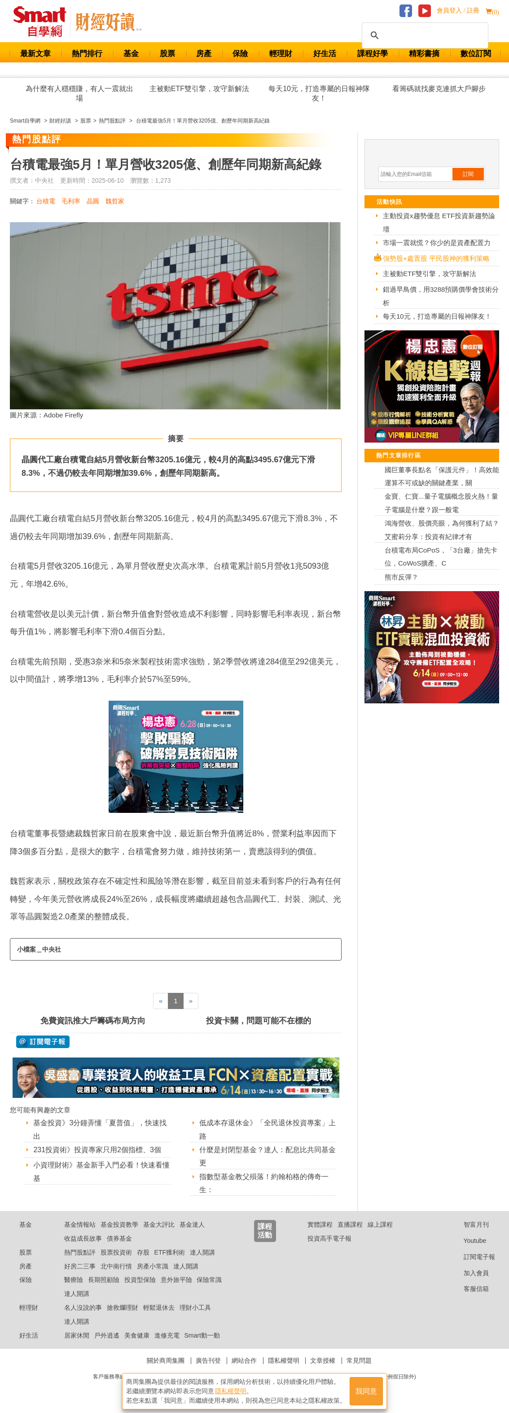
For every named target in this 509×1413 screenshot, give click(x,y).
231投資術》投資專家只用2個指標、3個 (97, 1150)
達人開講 (202, 1252)
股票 (167, 53)
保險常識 (209, 1279)
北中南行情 (116, 1266)
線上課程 (380, 1224)
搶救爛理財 (122, 1307)
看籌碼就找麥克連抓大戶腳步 (439, 88)
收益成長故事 (83, 1238)
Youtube (468, 1240)
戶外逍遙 (106, 1335)
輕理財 (280, 53)
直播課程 (350, 1224)
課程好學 (372, 53)
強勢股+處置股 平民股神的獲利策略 (436, 258)
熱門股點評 (80, 1252)
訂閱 (468, 174)
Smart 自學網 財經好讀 (108, 22)
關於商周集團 (165, 1360)
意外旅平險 (176, 1279)
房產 (203, 53)
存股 (143, 1252)
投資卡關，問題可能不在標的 (258, 1020)
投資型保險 (140, 1279)
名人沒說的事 (83, 1307)
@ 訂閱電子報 (43, 1042)
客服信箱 (469, 1288)
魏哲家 (114, 201)
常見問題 (359, 1360)
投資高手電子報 (329, 1238)
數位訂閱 (476, 53)
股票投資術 (116, 1252)
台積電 (45, 201)
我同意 (366, 1391)
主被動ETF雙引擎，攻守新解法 (199, 88)
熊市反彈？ (401, 577)
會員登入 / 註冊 (458, 10)
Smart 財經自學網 (43, 22)
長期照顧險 (103, 1279)
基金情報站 (80, 1224)
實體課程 (320, 1224)
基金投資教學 (119, 1224)
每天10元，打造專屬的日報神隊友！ (319, 93)
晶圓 (93, 201)
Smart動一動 (201, 1335)
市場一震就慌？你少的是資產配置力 (437, 242)
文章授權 (322, 1360)
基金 (131, 53)
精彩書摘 (424, 53)
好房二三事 (80, 1266)
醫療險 (73, 1279)
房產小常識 (152, 1266)
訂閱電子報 (472, 1256)
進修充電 (167, 1335)
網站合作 (244, 1360)
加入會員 (469, 1273)
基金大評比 (159, 1224)
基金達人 (192, 1224)
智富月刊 (469, 1224)
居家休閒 (76, 1335)
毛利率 (70, 201)
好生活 (324, 53)
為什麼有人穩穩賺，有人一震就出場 (79, 93)
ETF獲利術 (169, 1252)
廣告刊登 (208, 1360)
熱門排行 (87, 53)
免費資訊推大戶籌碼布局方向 (92, 1020)
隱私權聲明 (283, 1360)
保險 (240, 53)
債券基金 (119, 1238)
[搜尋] (423, 35)
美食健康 (136, 1335)
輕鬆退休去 (159, 1307)
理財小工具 (195, 1307)
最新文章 (35, 53)
